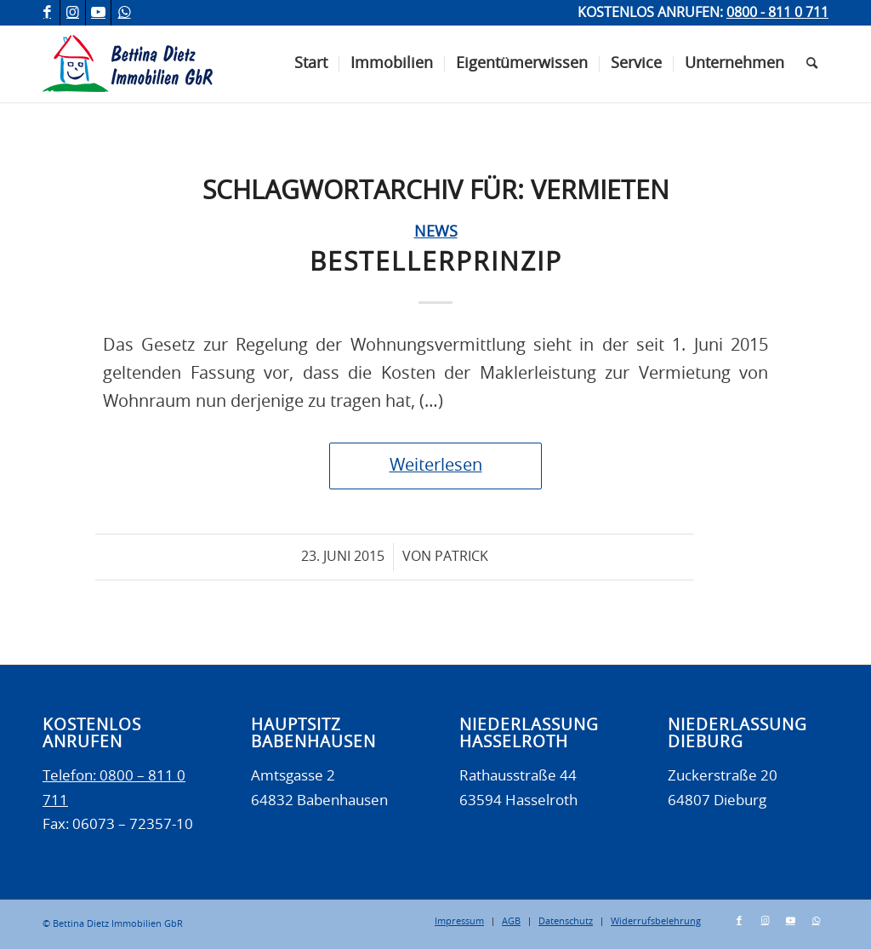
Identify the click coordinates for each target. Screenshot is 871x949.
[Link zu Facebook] (47, 13)
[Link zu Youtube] (98, 13)
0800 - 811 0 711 (777, 13)
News (436, 232)
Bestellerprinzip (436, 263)
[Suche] (811, 64)
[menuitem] (311, 64)
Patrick (461, 556)
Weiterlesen (436, 465)
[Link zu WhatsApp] (124, 13)
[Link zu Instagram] (72, 13)
